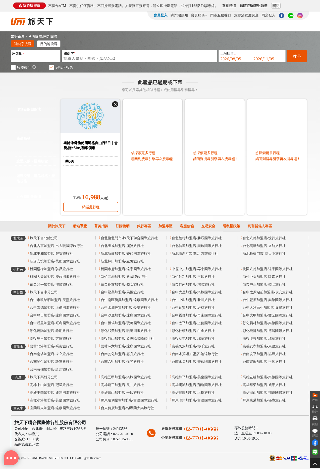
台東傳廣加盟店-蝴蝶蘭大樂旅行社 (127, 408)
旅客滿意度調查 (246, 15)
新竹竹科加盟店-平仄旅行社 (193, 277)
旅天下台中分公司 (44, 292)
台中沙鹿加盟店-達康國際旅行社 (126, 315)
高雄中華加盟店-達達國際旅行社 (55, 392)
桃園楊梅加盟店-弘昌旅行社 (51, 269)
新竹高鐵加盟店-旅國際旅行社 (124, 277)
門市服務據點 (220, 15)
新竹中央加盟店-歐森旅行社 (264, 277)
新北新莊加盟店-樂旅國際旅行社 (126, 253)
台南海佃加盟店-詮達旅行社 (51, 369)
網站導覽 (80, 226)
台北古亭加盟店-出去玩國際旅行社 (56, 246)
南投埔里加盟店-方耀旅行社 (51, 338)
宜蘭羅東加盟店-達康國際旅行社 (55, 408)
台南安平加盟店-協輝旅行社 (264, 354)
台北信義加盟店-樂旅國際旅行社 (197, 246)
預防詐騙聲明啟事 (253, 5)
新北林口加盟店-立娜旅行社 (122, 261)
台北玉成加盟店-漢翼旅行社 (122, 246)
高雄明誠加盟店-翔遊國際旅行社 (197, 385)
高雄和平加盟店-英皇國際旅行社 (197, 377)
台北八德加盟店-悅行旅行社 (264, 238)
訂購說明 (123, 226)
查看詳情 (229, 5)
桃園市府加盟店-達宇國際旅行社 (126, 269)
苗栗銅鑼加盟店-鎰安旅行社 (122, 284)
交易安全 (208, 226)
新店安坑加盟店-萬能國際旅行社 (55, 261)
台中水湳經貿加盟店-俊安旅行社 (126, 308)
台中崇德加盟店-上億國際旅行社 (55, 308)
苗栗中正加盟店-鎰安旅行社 (264, 284)
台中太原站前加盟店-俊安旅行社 (268, 292)
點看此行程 (91, 206)
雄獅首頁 (18, 36)
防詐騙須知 (179, 15)
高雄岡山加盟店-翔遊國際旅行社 (268, 392)
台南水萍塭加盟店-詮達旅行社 (195, 354)
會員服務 (199, 15)
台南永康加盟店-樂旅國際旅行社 (197, 362)
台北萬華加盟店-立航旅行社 (264, 246)
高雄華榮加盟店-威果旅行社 (264, 385)
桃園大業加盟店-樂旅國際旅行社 (55, 277)
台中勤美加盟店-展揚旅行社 (122, 292)
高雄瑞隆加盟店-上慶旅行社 (193, 392)
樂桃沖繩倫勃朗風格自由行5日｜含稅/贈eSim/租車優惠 (90, 145)
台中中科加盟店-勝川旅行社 (193, 300)
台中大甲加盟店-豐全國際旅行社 (268, 315)
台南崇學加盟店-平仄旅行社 (264, 362)
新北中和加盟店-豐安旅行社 (51, 253)
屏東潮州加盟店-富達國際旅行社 (197, 400)
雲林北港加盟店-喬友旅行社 (51, 346)
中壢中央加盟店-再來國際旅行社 (197, 269)
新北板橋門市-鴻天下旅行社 (264, 253)
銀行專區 (144, 226)
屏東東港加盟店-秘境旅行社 (264, 400)
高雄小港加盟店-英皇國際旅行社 (55, 400)
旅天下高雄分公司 (44, 377)
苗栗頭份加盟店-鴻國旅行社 (51, 284)
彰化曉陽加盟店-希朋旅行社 (51, 331)
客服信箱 (187, 226)
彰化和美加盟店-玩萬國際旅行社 (126, 331)
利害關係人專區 (260, 226)
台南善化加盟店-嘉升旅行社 (122, 354)
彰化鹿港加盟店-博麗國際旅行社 (268, 331)
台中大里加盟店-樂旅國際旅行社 (197, 292)
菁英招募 (101, 226)
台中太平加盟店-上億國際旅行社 (197, 323)
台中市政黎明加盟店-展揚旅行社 (55, 300)
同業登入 (268, 15)
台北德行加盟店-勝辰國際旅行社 (197, 238)
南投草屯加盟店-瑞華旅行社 (193, 338)
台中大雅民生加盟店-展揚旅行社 (268, 308)
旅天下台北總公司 (44, 238)
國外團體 (50, 36)
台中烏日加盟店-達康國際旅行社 (55, 315)
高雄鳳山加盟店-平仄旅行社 (122, 392)
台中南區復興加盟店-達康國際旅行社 (129, 300)
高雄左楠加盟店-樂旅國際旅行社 (268, 377)
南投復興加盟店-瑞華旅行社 (264, 338)
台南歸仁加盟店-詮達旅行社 (51, 362)
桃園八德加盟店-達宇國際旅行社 (268, 269)
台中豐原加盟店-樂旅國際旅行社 (268, 300)
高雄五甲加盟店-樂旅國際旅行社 (126, 377)
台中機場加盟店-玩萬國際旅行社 (126, 323)
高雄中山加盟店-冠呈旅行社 (51, 385)
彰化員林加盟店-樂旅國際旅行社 (268, 323)
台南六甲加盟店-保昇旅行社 (122, 362)
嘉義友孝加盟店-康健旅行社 (264, 346)
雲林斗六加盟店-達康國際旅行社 (126, 346)
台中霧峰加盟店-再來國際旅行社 (197, 315)
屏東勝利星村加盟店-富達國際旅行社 (129, 400)
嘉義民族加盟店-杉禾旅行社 (193, 346)
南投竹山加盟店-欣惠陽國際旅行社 (127, 338)
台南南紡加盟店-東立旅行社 (51, 354)
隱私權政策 (231, 226)
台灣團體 (35, 36)
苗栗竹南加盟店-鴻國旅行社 (193, 284)
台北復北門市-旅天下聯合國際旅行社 (129, 238)
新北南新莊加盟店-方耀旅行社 (195, 253)
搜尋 (297, 56)
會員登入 (160, 15)
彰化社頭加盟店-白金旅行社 (193, 331)
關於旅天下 (56, 226)
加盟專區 (165, 226)
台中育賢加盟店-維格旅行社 (193, 308)
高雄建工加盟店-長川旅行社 (122, 385)
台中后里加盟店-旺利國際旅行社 (55, 323)
